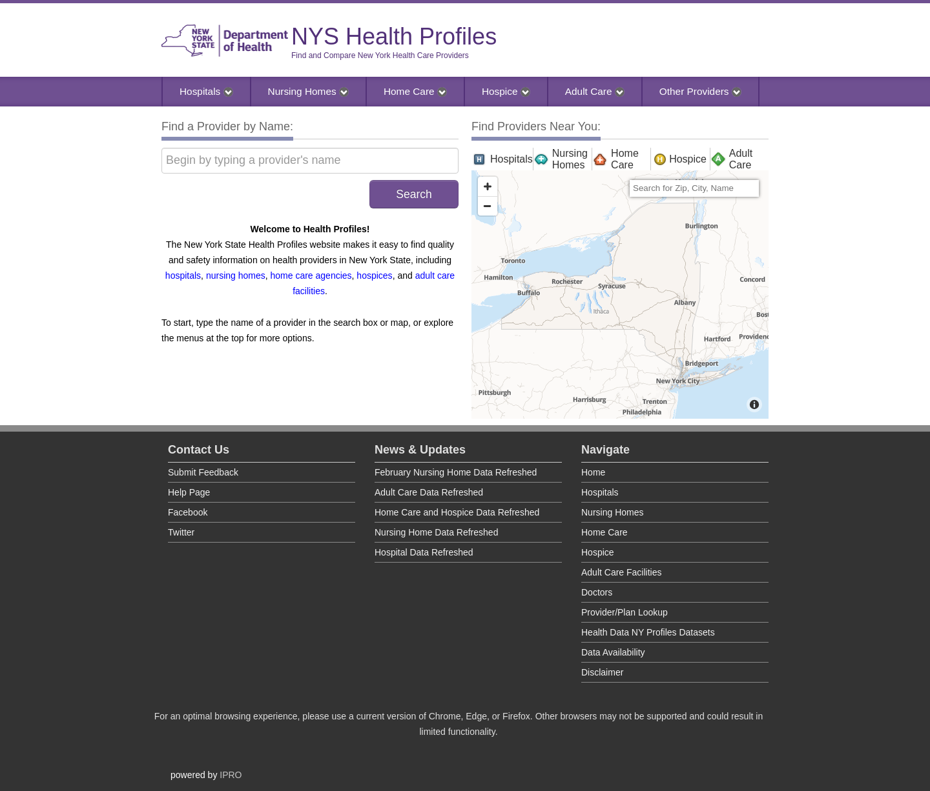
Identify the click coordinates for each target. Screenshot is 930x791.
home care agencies (311, 275)
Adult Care (595, 91)
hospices (374, 275)
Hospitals (206, 91)
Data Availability (613, 652)
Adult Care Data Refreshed (429, 492)
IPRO (231, 775)
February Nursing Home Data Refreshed (456, 472)
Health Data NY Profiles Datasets (648, 632)
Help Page (189, 492)
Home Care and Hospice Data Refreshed (457, 512)
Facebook (187, 512)
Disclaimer (602, 672)
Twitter (181, 532)
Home (593, 472)
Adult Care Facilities (621, 572)
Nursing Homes (308, 91)
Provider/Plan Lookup (624, 612)
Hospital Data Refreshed (424, 552)
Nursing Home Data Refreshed (436, 532)
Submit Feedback (203, 472)
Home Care (415, 91)
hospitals (183, 275)
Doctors (596, 592)
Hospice (506, 91)
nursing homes (235, 275)
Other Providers (700, 91)
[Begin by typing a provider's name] (310, 161)
